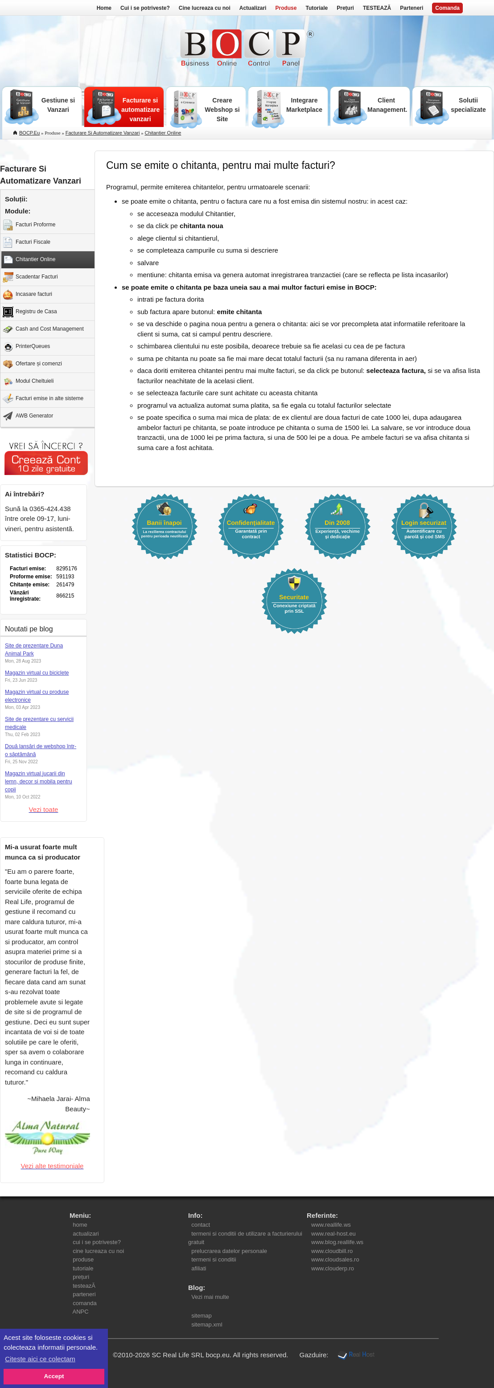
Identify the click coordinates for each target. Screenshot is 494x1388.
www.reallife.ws (331, 1224)
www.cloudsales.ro (335, 1259)
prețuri (81, 1276)
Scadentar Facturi (30, 277)
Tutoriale (316, 8)
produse (83, 1259)
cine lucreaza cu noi (98, 1251)
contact (200, 1224)
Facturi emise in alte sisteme (43, 398)
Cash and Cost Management (43, 329)
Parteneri (411, 8)
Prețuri (345, 8)
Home (104, 8)
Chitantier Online (29, 259)
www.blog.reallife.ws (337, 1242)
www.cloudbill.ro (332, 1251)
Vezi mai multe (208, 1297)
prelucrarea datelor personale (229, 1251)
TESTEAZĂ (377, 8)
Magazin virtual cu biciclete (37, 673)
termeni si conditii (213, 1259)
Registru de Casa (30, 312)
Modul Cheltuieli (28, 381)
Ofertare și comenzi (32, 364)
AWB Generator (28, 416)
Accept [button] (54, 1376)
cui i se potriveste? (97, 1242)
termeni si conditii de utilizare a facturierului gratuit (245, 1238)
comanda (85, 1303)
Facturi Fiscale (26, 242)
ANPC (81, 1311)
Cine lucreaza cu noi (205, 8)
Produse (285, 8)
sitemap (201, 1315)
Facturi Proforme (29, 225)
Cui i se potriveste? (145, 8)
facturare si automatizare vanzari (103, 132)
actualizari (86, 1233)
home (80, 1224)
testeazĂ (84, 1285)
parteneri (84, 1294)
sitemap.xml (207, 1324)
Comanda (447, 8)
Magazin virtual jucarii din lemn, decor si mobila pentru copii (38, 781)
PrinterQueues (26, 346)
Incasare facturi (27, 294)
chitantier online (162, 132)
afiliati (199, 1268)
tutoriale (83, 1268)
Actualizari (253, 8)
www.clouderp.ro (332, 1268)
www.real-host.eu (333, 1233)
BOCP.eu (29, 132)
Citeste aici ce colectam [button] (40, 1359)
